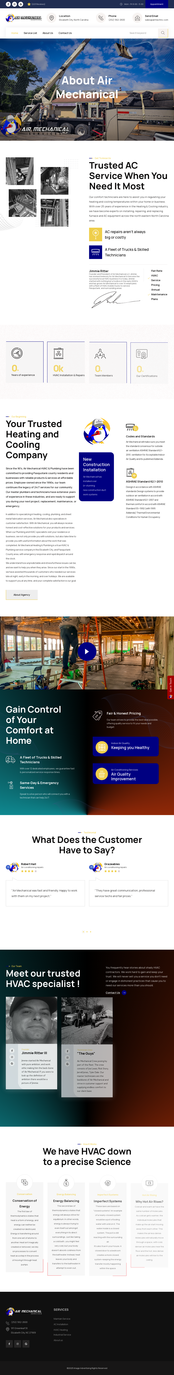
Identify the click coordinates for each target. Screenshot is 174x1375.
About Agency (22, 594)
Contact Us (65, 33)
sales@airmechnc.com (156, 19)
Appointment (156, 4)
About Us (48, 33)
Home (14, 33)
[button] (83, 931)
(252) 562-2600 (117, 19)
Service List (30, 33)
